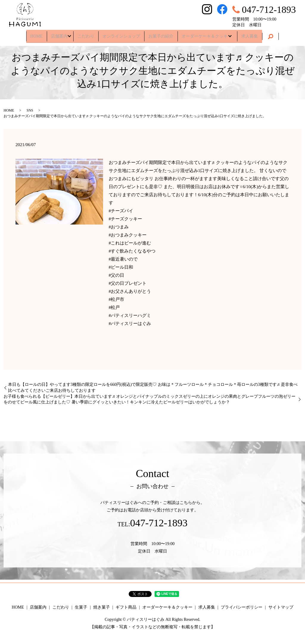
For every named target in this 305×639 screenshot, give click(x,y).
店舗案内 (56, 34)
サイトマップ (280, 607)
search (273, 34)
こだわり (85, 34)
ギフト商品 (126, 607)
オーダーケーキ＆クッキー (207, 34)
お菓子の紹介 (160, 34)
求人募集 (252, 34)
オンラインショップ (121, 34)
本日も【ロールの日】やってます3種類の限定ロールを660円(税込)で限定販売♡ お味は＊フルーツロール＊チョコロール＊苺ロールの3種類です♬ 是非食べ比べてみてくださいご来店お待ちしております (153, 387)
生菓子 (81, 607)
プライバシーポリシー (241, 607)
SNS (30, 110)
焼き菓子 (101, 607)
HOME (33, 34)
